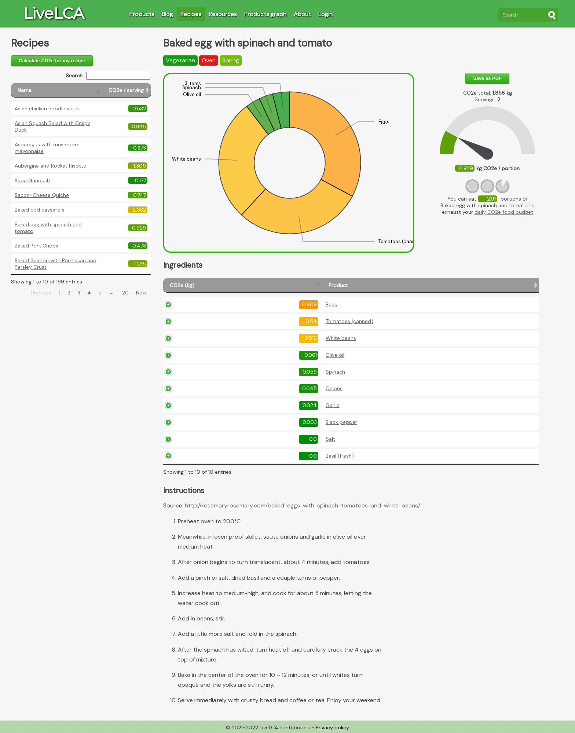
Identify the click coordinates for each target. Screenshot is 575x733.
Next (141, 292)
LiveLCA (53, 13)
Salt (226, 439)
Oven (209, 60)
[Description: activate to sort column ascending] (405, 285)
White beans (236, 338)
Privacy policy (332, 727)
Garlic (228, 405)
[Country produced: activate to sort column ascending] (497, 285)
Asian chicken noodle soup (47, 108)
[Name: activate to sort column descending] (56, 90)
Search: (108, 76)
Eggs (226, 304)
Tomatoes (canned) (245, 321)
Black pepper (237, 422)
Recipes (190, 14)
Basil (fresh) (235, 455)
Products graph (265, 14)
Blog (167, 14)
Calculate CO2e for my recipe (52, 60)
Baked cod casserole (40, 209)
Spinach (231, 372)
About (302, 14)
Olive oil (230, 355)
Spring (230, 60)
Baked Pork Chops (36, 245)
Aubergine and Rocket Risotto (51, 165)
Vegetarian (180, 60)
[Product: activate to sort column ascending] (254, 285)
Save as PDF (487, 78)
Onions (229, 388)
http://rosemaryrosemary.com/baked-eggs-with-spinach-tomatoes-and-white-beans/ (302, 505)
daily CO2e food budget (504, 212)
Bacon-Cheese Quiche (42, 195)
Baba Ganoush (32, 180)
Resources (223, 14)
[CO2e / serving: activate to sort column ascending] (126, 90)
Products (141, 14)
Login (325, 14)
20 (125, 292)
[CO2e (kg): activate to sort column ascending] (190, 285)
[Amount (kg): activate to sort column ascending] (323, 285)
